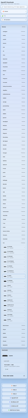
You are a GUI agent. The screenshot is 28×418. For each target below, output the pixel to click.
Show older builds (14, 376)
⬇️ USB (6, 369)
